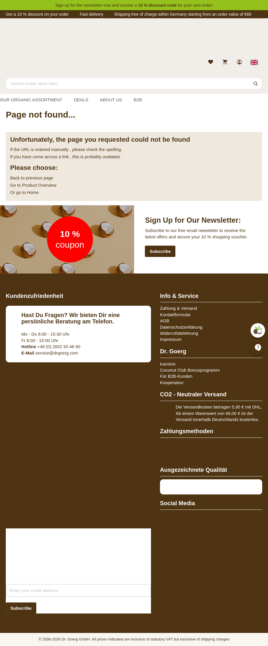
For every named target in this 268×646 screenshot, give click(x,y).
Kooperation (172, 382)
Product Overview (39, 185)
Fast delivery (91, 14)
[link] (240, 62)
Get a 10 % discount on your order (37, 14)
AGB (164, 320)
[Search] (255, 83)
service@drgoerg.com (49, 352)
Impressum (170, 339)
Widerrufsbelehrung (179, 333)
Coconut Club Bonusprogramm (190, 370)
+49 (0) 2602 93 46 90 (50, 346)
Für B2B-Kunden (176, 376)
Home (33, 192)
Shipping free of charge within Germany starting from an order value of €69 (182, 14)
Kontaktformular (175, 314)
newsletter (92, 5)
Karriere (167, 363)
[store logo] (134, 40)
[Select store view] (254, 62)
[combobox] (134, 83)
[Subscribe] (21, 608)
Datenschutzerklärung (181, 327)
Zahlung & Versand (178, 308)
